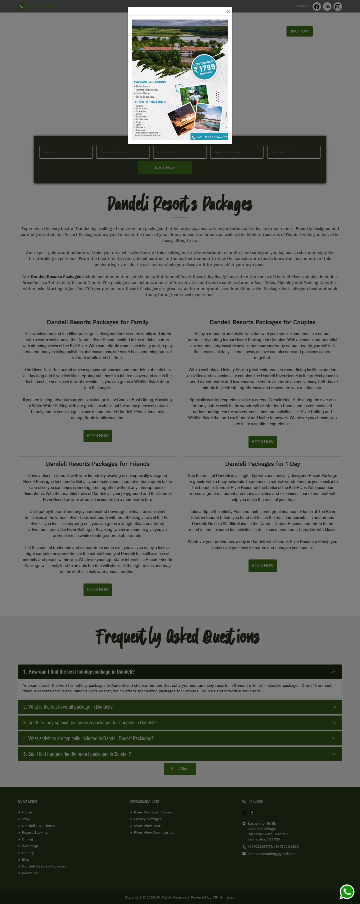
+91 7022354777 (209, 137)
